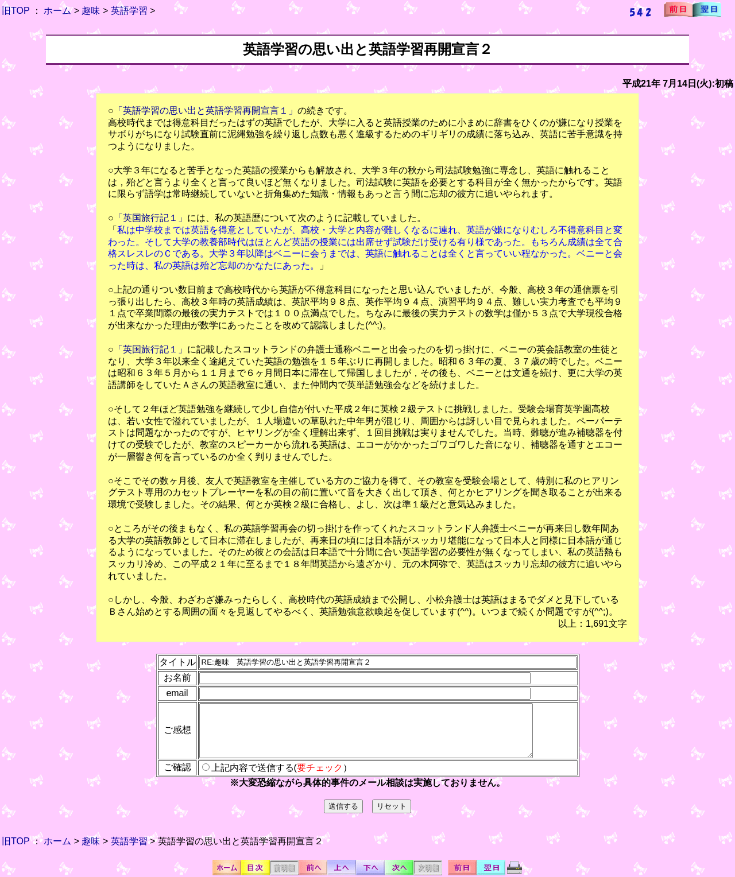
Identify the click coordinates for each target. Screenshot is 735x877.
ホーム (57, 10)
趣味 (91, 10)
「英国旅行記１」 (150, 218)
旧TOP (15, 10)
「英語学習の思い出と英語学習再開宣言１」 (205, 110)
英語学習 (129, 10)
